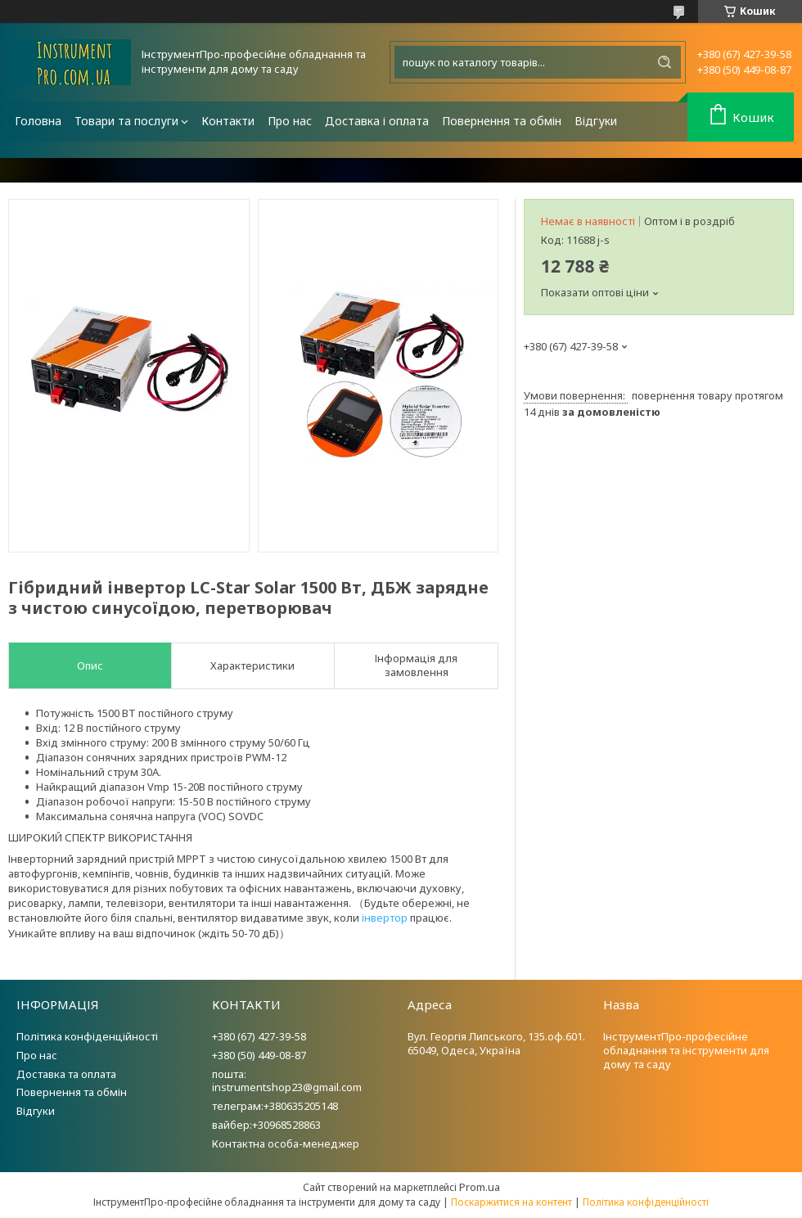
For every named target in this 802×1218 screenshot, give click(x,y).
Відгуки (595, 121)
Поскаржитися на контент (511, 1202)
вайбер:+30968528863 (266, 1124)
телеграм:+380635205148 (275, 1105)
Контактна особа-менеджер (285, 1143)
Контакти (228, 121)
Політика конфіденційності (87, 1036)
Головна (38, 121)
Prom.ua (479, 1187)
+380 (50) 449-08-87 (259, 1055)
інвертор (385, 917)
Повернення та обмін (501, 121)
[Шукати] (664, 62)
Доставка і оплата (377, 121)
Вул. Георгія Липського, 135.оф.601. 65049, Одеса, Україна (496, 1043)
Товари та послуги (126, 121)
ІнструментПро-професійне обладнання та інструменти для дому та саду (686, 1050)
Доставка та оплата (66, 1074)
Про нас (290, 121)
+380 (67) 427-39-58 (259, 1036)
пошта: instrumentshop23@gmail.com (287, 1081)
